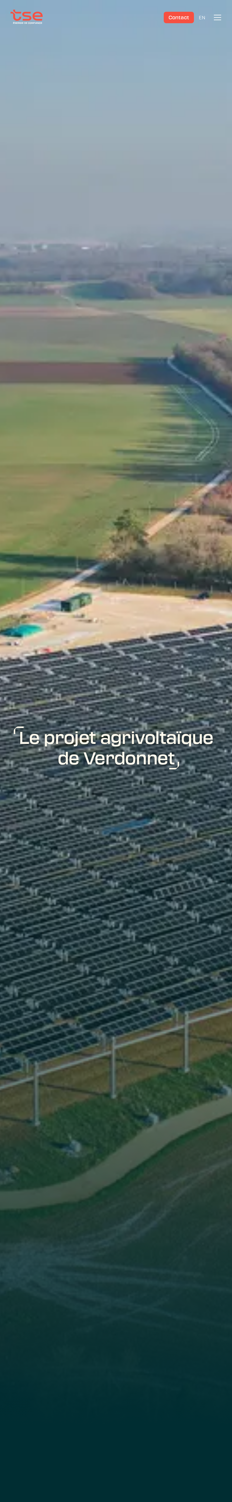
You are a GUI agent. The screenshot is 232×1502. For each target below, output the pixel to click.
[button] (216, 17)
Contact (179, 17)
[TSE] (27, 17)
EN (202, 17)
